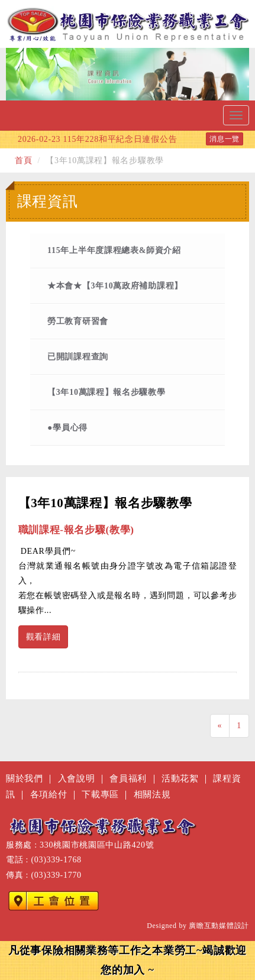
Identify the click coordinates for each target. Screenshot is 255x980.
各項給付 (48, 794)
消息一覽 (224, 139)
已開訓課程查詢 (77, 356)
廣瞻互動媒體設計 (219, 925)
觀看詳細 (43, 636)
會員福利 (128, 778)
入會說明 (76, 778)
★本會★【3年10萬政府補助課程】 (115, 285)
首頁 (23, 160)
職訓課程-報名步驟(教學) (76, 530)
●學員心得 (67, 427)
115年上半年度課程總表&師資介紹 (114, 250)
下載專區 (100, 794)
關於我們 (24, 778)
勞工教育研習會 (77, 321)
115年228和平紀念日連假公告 (97, 139)
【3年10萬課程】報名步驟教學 (106, 392)
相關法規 (152, 794)
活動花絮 (180, 778)
